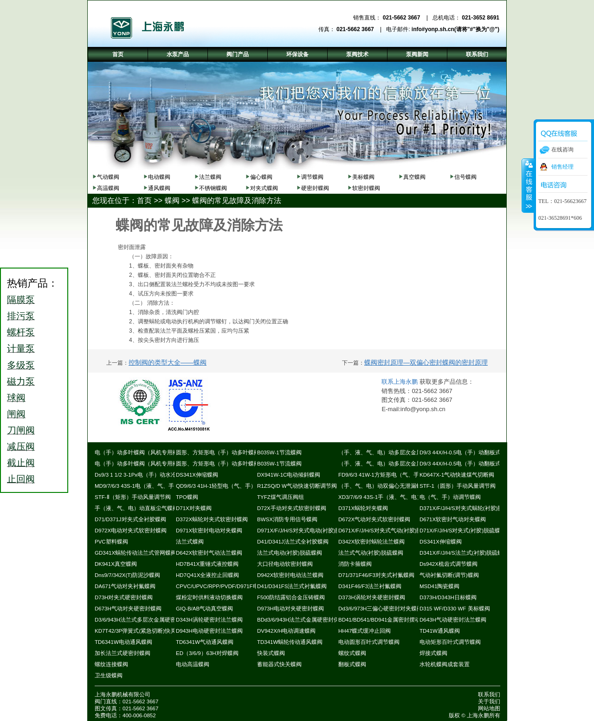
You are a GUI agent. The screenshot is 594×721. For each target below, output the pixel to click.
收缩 (528, 185)
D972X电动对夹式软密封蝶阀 (131, 530)
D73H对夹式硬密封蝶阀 (124, 597)
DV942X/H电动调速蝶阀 (286, 631)
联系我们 (489, 694)
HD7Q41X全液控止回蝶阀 (207, 575)
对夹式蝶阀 (264, 188)
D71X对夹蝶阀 (194, 508)
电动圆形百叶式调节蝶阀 (369, 642)
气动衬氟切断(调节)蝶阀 (449, 575)
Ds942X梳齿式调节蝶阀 (449, 564)
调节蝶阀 (312, 177)
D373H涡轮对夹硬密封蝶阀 (371, 597)
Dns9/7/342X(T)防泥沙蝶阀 (127, 575)
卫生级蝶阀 (109, 675)
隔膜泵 (21, 300)
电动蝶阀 (159, 177)
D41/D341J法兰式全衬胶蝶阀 (293, 541)
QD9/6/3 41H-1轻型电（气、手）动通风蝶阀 (230, 486)
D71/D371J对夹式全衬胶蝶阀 (130, 519)
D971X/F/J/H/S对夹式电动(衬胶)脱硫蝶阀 (307, 530)
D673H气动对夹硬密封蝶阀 (128, 608)
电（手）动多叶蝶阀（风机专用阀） (139, 452)
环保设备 (297, 54)
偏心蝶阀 (261, 177)
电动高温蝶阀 (192, 664)
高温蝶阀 (108, 188)
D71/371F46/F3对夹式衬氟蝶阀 (376, 575)
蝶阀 (172, 200)
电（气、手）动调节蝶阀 (450, 497)
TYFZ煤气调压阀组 (280, 497)
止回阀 (21, 479)
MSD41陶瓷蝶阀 (439, 586)
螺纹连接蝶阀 (111, 664)
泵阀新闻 (417, 54)
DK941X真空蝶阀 (116, 564)
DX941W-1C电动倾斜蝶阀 (288, 475)
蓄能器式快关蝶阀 (279, 664)
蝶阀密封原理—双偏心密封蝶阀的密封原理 (426, 362)
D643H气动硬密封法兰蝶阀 (453, 620)
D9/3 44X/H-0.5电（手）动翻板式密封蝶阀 (471, 452)
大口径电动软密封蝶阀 (285, 564)
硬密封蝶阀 (315, 188)
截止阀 (21, 463)
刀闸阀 (21, 430)
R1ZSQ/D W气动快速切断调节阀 (297, 486)
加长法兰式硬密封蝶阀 (122, 653)
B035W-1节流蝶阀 (279, 452)
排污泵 (21, 316)
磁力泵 (21, 381)
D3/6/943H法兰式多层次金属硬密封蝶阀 (144, 620)
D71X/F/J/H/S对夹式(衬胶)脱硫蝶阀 (463, 530)
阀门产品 (237, 54)
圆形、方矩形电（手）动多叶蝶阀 (217, 452)
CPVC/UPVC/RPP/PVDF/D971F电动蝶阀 (225, 586)
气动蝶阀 (108, 177)
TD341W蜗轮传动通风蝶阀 (290, 642)
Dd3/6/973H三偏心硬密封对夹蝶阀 (380, 608)
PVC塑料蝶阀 (111, 541)
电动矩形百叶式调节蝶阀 (450, 642)
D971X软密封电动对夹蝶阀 (209, 530)
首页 (144, 200)
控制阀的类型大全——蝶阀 (168, 362)
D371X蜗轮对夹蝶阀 (363, 508)
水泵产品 (178, 54)
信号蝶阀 (465, 177)
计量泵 (21, 348)
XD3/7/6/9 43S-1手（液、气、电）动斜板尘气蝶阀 (399, 497)
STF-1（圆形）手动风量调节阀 (458, 486)
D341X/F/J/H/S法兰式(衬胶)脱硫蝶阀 (464, 553)
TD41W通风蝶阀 (440, 631)
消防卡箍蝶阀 (355, 564)
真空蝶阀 (414, 177)
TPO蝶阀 (187, 497)
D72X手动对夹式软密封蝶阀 (291, 508)
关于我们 (489, 701)
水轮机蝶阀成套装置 (445, 664)
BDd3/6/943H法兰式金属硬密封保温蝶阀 (306, 620)
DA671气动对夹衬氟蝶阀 (125, 586)
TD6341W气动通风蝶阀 (204, 642)
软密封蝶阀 (366, 188)
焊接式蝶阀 (433, 653)
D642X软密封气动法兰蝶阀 (209, 553)
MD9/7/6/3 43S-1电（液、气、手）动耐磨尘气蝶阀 (157, 486)
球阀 (16, 398)
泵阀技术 (357, 54)
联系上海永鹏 (399, 381)
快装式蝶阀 (271, 653)
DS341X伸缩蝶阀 (197, 475)
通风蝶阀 (159, 188)
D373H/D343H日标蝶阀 (448, 597)
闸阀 (16, 414)
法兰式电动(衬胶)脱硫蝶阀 (289, 553)
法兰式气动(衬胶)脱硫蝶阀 (370, 553)
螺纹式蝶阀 (352, 653)
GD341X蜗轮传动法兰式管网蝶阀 (135, 553)
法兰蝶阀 (210, 177)
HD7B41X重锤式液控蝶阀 (207, 564)
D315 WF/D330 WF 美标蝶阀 (455, 608)
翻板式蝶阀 (352, 664)
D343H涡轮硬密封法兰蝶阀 (209, 620)
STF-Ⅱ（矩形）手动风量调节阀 (133, 497)
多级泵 (21, 365)
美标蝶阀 (363, 177)
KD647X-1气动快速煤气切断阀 (457, 475)
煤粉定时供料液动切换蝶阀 (209, 597)
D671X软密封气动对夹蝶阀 (453, 519)
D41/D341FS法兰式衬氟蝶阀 (292, 586)
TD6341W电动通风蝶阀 (123, 642)
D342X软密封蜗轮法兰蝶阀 (371, 541)
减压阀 (21, 446)
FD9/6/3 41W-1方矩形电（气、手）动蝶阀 (389, 475)
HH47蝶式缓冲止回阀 (364, 631)
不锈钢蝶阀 (213, 188)
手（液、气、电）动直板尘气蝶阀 (136, 508)
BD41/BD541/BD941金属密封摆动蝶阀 (385, 620)
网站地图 (489, 708)
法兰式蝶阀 (190, 541)
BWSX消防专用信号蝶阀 (287, 519)
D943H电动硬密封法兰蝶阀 (209, 631)
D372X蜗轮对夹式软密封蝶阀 (212, 519)
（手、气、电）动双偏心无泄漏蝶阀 (382, 486)
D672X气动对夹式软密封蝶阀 (374, 519)
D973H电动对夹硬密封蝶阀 (290, 608)
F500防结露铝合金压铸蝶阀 (291, 597)
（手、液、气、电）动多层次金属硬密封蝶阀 (394, 452)
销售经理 (562, 167)
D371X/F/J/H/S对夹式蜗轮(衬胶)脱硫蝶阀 (470, 508)
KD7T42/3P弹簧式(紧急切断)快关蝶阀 (141, 631)
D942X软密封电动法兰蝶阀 (290, 575)
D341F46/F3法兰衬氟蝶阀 (369, 586)
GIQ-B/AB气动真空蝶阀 (204, 608)
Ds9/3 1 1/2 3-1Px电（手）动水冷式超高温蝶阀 (152, 475)
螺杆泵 (21, 332)
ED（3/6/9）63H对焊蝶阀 (207, 653)
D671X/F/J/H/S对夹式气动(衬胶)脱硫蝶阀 (388, 530)
